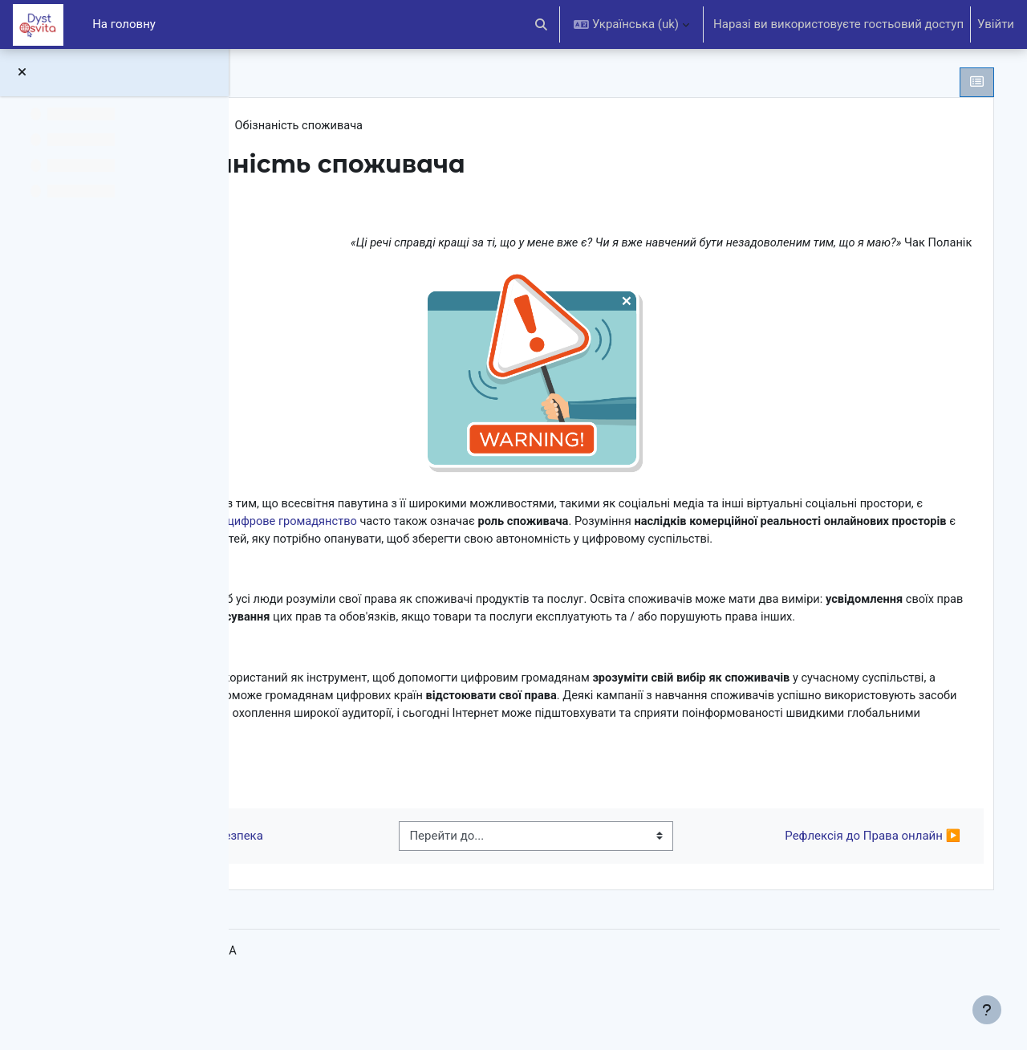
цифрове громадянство (664, 522)
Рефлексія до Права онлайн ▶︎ (848, 896)
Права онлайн (363, 126)
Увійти (995, 24)
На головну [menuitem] (124, 24)
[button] (542, 24)
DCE (293, 126)
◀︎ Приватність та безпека (369, 896)
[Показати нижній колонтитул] (986, 1009)
